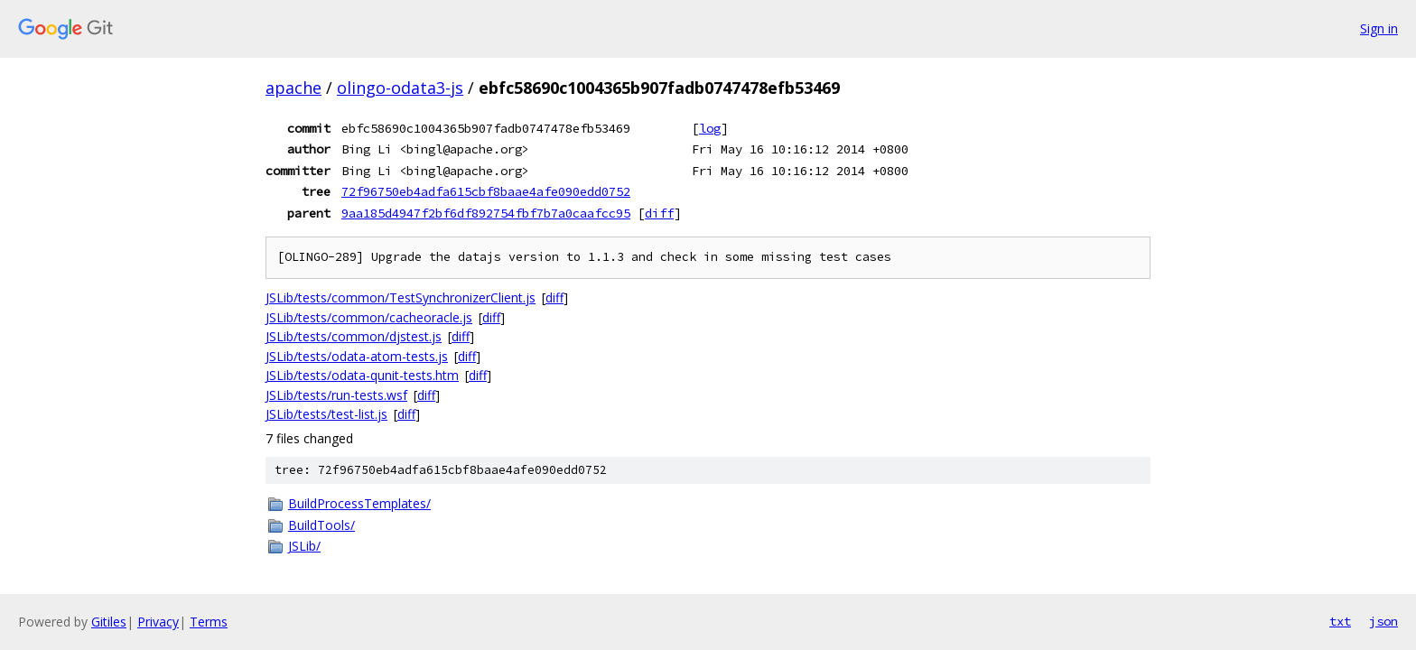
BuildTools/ (321, 525)
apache (293, 87)
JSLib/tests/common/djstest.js (354, 336)
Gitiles (108, 621)
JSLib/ (304, 545)
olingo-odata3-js (400, 87)
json (1383, 621)
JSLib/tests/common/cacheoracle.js (369, 317)
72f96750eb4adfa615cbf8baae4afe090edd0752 (485, 191)
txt (1340, 621)
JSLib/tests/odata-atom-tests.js (357, 356)
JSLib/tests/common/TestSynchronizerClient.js (401, 297)
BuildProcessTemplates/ (359, 503)
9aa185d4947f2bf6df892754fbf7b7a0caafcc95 (485, 213)
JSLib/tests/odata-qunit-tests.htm (362, 375)
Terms (209, 621)
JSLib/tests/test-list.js (326, 413)
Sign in (1379, 28)
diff (659, 213)
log (710, 128)
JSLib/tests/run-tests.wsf (336, 395)
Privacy (158, 621)
